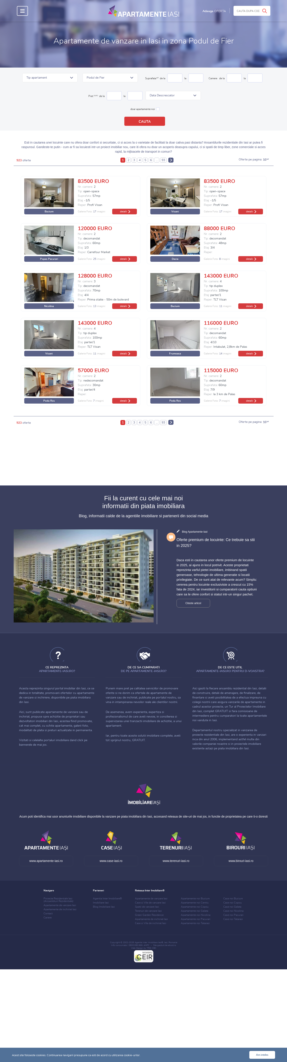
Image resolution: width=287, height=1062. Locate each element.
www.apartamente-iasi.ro (46, 861)
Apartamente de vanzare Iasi (60, 905)
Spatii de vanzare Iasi (147, 906)
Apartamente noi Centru (195, 902)
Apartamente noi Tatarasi (195, 923)
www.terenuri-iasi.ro (176, 861)
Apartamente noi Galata (194, 911)
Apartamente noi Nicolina (195, 915)
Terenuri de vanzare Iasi (148, 911)
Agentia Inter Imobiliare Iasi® (149, 942)
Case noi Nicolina (233, 911)
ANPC (146, 945)
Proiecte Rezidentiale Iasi (58, 899)
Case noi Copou (232, 902)
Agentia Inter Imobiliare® (107, 898)
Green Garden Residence (149, 915)
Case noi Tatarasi (233, 919)
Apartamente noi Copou (195, 906)
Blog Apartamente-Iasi (195, 531)
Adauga (214, 11)
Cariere (48, 917)
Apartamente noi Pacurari (195, 919)
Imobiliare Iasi (101, 902)
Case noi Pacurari (233, 915)
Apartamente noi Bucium (195, 898)
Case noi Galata (232, 906)
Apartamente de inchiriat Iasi (60, 909)
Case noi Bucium (233, 898)
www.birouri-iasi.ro (241, 861)
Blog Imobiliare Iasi (104, 906)
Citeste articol (193, 603)
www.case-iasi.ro (111, 861)
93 (163, 160)
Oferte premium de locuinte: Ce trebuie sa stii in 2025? (216, 543)
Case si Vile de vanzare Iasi (150, 902)
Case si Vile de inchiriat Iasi (150, 923)
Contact (48, 913)
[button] (50, 77)
